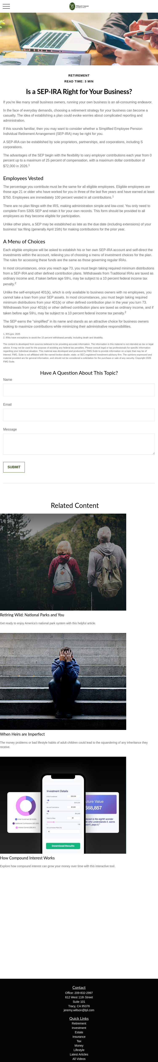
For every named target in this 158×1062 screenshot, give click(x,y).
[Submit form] (14, 467)
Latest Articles (79, 1054)
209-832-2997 (83, 993)
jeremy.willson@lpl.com (79, 1010)
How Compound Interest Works (27, 858)
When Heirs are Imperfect (22, 734)
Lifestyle (79, 1050)
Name (7, 379)
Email (7, 404)
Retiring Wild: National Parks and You (32, 614)
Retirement (79, 1023)
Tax (79, 1041)
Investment (79, 1028)
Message (10, 429)
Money (78, 1045)
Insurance (79, 1036)
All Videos (78, 1059)
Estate (79, 1032)
